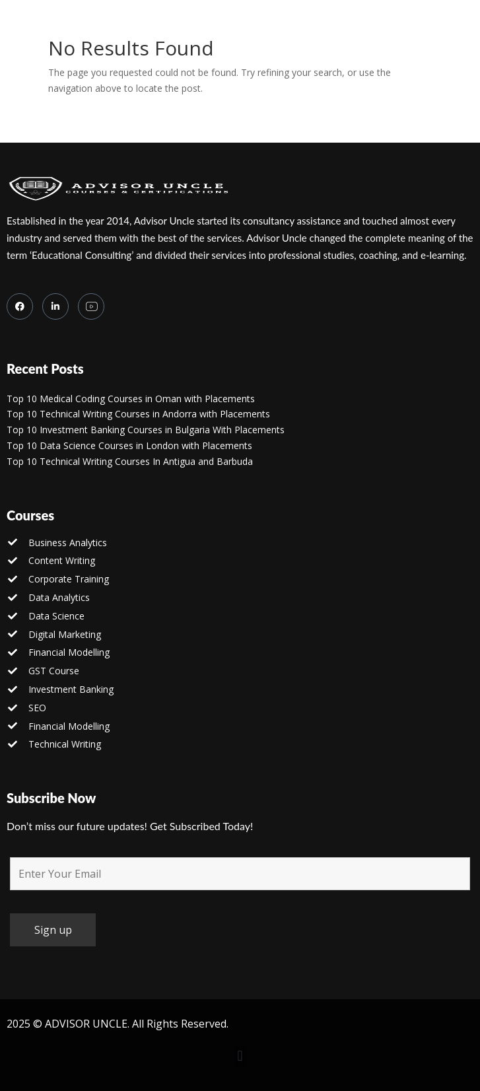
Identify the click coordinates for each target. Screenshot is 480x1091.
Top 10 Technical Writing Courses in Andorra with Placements (138, 413)
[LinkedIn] (55, 306)
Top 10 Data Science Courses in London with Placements (129, 445)
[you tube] (91, 306)
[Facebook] (20, 306)
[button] (240, 1056)
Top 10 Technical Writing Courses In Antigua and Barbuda (130, 461)
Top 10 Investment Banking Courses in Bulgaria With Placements (146, 429)
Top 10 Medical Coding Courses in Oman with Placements (131, 398)
